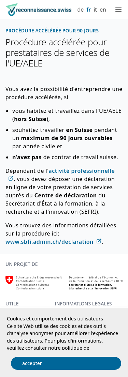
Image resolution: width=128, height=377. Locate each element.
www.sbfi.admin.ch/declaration (49, 241)
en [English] (103, 9)
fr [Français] (88, 9)
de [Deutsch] (80, 9)
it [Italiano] (95, 9)
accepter (32, 363)
